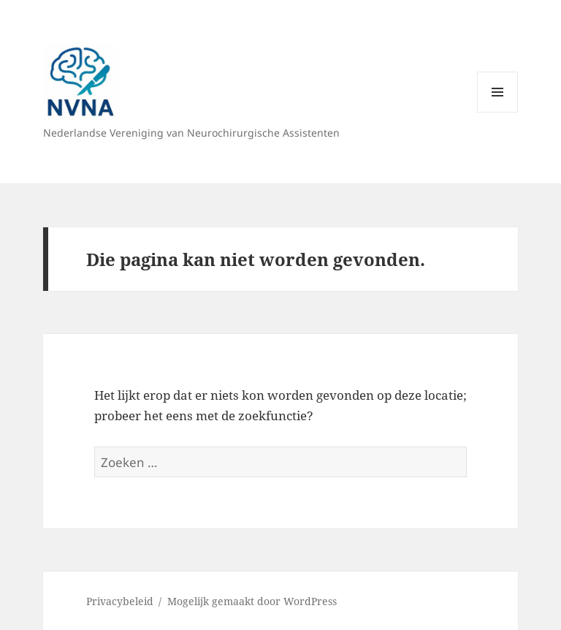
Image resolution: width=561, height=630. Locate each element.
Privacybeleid (119, 601)
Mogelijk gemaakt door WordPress (252, 601)
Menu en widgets (498, 112)
